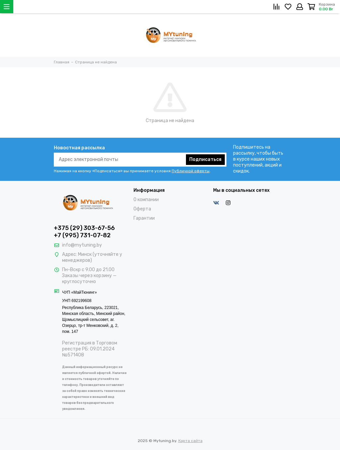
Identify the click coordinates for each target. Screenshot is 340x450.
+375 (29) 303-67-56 (84, 228)
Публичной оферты (191, 171)
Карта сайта (190, 440)
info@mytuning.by (82, 245)
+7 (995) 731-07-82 (82, 235)
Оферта (142, 209)
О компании (146, 199)
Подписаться (205, 159)
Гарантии (144, 218)
